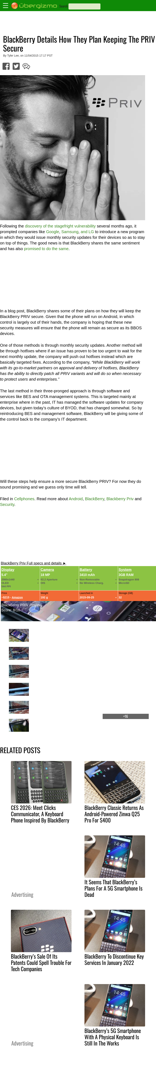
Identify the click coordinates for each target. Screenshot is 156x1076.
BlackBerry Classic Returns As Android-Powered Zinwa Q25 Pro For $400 (114, 813)
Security (7, 504)
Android (76, 499)
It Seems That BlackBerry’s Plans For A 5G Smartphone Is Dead (113, 888)
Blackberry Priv (120, 499)
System (125, 570)
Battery (86, 570)
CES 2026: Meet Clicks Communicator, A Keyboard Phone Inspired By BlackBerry (40, 813)
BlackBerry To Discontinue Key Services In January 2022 (114, 959)
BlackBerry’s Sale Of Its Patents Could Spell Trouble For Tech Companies (41, 962)
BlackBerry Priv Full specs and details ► (33, 563)
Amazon (17, 597)
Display (7, 570)
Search (63, 6)
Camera (47, 570)
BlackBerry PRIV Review (21, 605)
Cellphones (24, 499)
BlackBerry (94, 499)
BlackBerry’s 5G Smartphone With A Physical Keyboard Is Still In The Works (112, 1037)
